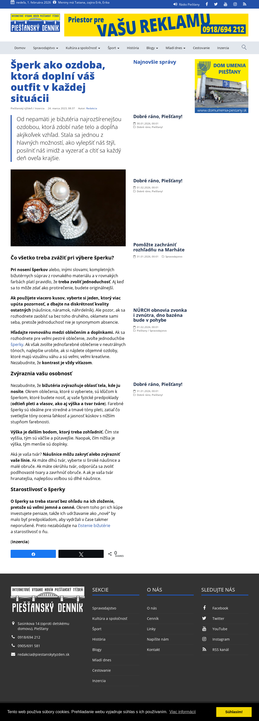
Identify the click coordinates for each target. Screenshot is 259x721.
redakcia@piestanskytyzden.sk (43, 654)
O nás (152, 608)
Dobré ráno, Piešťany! (157, 116)
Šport (113, 48)
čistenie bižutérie (94, 525)
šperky (17, 344)
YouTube (214, 628)
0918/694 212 (29, 637)
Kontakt (153, 649)
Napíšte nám (158, 639)
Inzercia (223, 48)
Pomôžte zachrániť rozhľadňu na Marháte (159, 247)
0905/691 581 (29, 645)
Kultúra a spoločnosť (83, 48)
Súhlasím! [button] (234, 712)
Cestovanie (201, 48)
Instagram (215, 639)
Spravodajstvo (45, 48)
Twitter (212, 618)
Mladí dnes (175, 48)
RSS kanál (215, 649)
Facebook (214, 608)
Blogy (152, 48)
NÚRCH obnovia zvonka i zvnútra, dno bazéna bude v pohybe (160, 315)
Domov (20, 48)
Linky (151, 628)
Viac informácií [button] (182, 712)
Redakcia (91, 108)
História (133, 48)
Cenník (153, 618)
